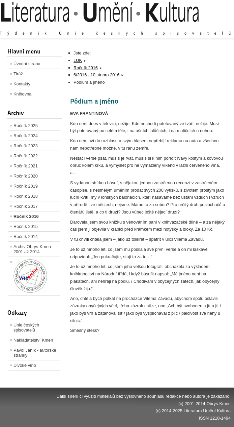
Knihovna (22, 93)
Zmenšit (210, 26)
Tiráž (18, 73)
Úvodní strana (26, 63)
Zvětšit (171, 26)
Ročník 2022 (25, 155)
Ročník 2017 (25, 206)
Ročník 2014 (25, 236)
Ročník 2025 (25, 125)
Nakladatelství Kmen (33, 340)
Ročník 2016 (26, 216)
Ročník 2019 (25, 186)
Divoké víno (24, 365)
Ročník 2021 (25, 165)
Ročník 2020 (25, 176)
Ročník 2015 (25, 226)
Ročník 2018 (25, 196)
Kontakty (21, 83)
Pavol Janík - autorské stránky (34, 353)
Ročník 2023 (25, 145)
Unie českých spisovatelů (26, 327)
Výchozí (190, 26)
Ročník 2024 (25, 135)
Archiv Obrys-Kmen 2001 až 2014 (32, 249)
